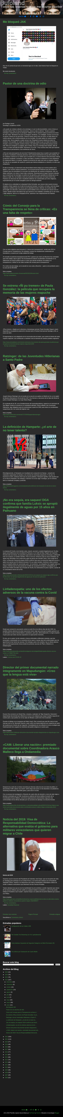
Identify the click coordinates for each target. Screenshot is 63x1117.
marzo (8, 1002)
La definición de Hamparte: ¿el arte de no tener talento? (29, 428)
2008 (6, 1072)
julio (7, 994)
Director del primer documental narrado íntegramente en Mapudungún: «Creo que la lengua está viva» (30, 671)
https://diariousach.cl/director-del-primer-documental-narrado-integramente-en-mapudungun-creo (31, 732)
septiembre (9, 989)
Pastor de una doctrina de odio (24, 83)
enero (8, 1005)
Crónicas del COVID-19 (14, 657)
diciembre (9, 982)
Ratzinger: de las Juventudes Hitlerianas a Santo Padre (31, 357)
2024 (6, 977)
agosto (8, 992)
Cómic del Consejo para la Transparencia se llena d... (21, 1012)
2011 (6, 1064)
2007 (6, 1075)
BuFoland (32, 1113)
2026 (6, 972)
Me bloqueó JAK (14, 21)
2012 (6, 1062)
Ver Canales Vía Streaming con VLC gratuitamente (26, 934)
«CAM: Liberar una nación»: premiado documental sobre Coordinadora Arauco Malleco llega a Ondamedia (31, 748)
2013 (6, 1059)
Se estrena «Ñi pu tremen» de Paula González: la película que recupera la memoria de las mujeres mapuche (29, 289)
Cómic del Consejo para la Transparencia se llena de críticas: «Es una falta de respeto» (30, 209)
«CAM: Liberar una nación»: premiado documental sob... (22, 1030)
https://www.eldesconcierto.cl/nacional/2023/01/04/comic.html (21, 273)
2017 (6, 1049)
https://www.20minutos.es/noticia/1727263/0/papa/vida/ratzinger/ (21, 414)
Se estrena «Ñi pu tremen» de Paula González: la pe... (22, 1015)
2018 (6, 1047)
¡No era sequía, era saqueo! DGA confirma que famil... (22, 1022)
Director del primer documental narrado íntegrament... (21, 1027)
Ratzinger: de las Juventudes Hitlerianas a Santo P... (21, 1017)
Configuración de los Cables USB (21, 926)
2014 (6, 1057)
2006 (6, 1077)
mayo (8, 1000)
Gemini (38, 1113)
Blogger (57, 1113)
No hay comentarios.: (10, 73)
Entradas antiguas (55, 914)
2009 (6, 1070)
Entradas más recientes (10, 914)
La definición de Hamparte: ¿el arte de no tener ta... (21, 1020)
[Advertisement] (31, 1092)
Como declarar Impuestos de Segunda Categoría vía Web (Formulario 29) (32, 943)
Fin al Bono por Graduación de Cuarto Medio (24, 951)
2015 (6, 1054)
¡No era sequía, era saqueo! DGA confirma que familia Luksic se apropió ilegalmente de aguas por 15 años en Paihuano (30, 505)
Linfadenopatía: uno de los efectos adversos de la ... (21, 1025)
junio (8, 997)
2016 (6, 1052)
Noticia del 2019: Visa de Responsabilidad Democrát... (22, 1032)
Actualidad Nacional (13, 905)
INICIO (22, 16)
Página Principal (33, 914)
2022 (6, 1036)
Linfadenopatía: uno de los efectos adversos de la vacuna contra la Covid (30, 590)
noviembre (9, 984)
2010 (6, 1067)
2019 (6, 1044)
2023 (6, 979)
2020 (6, 1042)
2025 (6, 974)
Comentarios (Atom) (17, 917)
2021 (6, 1039)
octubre (8, 987)
